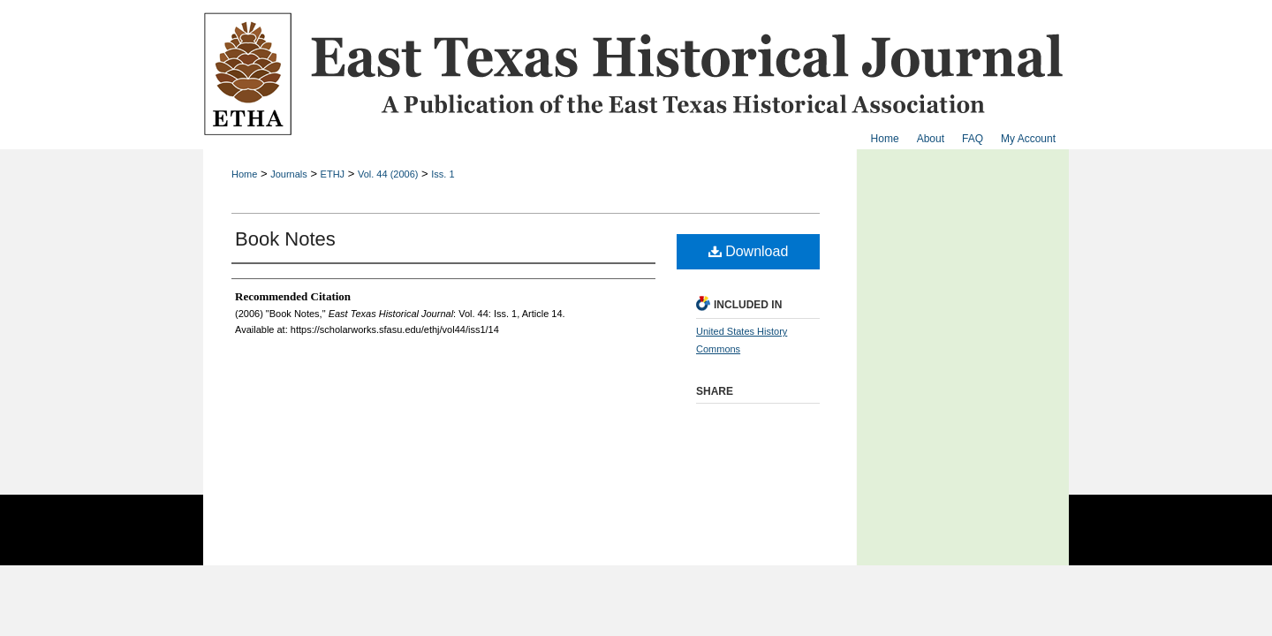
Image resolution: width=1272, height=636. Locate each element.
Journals (288, 174)
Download (748, 251)
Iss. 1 (442, 174)
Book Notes (285, 239)
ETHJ (333, 174)
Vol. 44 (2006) (388, 174)
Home (244, 174)
